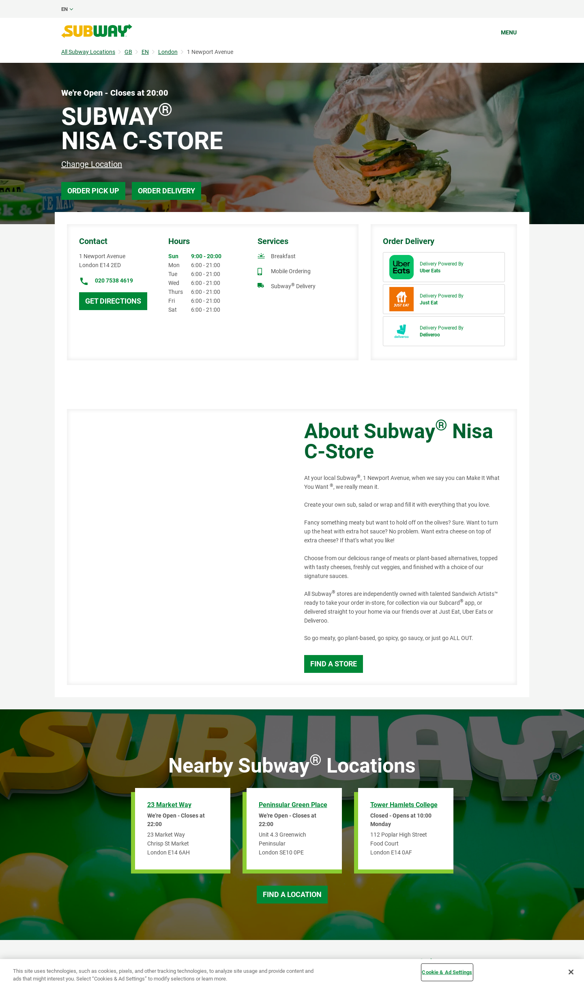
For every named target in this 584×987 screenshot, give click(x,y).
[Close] (571, 972)
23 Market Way (169, 805)
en (64, 9)
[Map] (176, 547)
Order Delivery (166, 190)
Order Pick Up (93, 190)
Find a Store (333, 663)
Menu (509, 32)
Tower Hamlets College (404, 805)
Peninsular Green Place (293, 805)
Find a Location (292, 894)
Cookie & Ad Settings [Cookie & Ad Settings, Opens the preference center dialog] (447, 972)
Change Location (91, 164)
